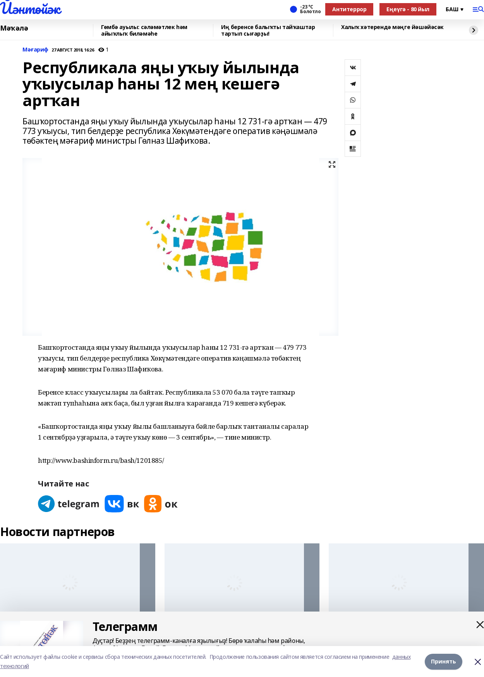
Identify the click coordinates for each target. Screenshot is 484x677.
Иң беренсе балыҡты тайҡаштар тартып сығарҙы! (268, 30)
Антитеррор (349, 9)
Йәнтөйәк (30, 8)
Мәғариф (35, 49)
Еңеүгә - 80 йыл (407, 9)
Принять (443, 661)
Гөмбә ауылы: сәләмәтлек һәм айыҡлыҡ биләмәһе (144, 30)
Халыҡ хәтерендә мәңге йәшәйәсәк (392, 27)
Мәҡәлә (14, 28)
